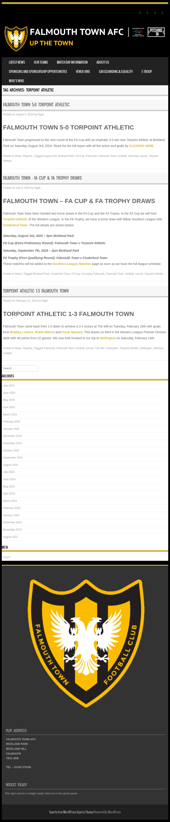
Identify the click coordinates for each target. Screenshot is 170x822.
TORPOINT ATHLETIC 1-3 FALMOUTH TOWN (36, 291)
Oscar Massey (72, 332)
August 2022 (10, 536)
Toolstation (112, 348)
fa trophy (87, 273)
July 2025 (8, 385)
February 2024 (11, 508)
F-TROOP (147, 71)
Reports (27, 156)
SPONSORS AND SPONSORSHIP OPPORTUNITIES (38, 71)
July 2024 (8, 472)
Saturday (133, 156)
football (122, 156)
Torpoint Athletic (15, 219)
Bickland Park (66, 156)
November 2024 (12, 443)
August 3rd (50, 156)
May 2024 (9, 486)
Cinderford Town (15, 225)
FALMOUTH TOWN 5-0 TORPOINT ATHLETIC (36, 105)
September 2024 (13, 457)
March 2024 (10, 500)
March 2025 (10, 414)
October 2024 (11, 450)
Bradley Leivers (21, 332)
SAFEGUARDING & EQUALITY (116, 71)
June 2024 (9, 479)
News (18, 156)
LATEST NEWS (17, 62)
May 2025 (9, 399)
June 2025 (9, 392)
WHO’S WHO (16, 80)
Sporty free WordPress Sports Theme (71, 812)
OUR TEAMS (41, 62)
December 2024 (12, 436)
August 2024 (10, 464)
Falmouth (91, 156)
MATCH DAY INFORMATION (72, 62)
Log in (6, 557)
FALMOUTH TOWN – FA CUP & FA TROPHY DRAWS (42, 178)
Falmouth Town (107, 156)
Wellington (108, 338)
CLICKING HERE (141, 146)
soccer (144, 156)
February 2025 (11, 421)
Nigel (41, 114)
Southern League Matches (72, 264)
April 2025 (9, 407)
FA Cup (80, 156)
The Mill (99, 348)
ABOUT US (103, 62)
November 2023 (12, 529)
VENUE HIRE (83, 71)
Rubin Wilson (45, 332)
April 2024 (9, 493)
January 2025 (11, 428)
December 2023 (12, 522)
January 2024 (11, 515)
